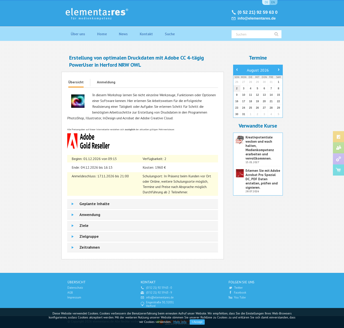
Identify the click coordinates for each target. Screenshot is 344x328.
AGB (70, 292)
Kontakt (146, 34)
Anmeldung (106, 82)
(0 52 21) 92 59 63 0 (257, 12)
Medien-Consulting (338, 147)
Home (102, 34)
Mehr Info (180, 322)
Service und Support (338, 158)
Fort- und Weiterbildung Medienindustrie (338, 136)
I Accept (197, 322)
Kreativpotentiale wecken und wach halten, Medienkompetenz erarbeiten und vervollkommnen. (260, 147)
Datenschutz (75, 288)
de (266, 2)
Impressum (74, 297)
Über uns (78, 34)
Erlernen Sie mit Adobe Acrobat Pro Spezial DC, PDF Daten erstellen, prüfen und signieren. (263, 179)
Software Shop (338, 170)
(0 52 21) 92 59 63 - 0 (159, 288)
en (273, 2)
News (123, 34)
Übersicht (76, 82)
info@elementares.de (257, 18)
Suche (170, 34)
